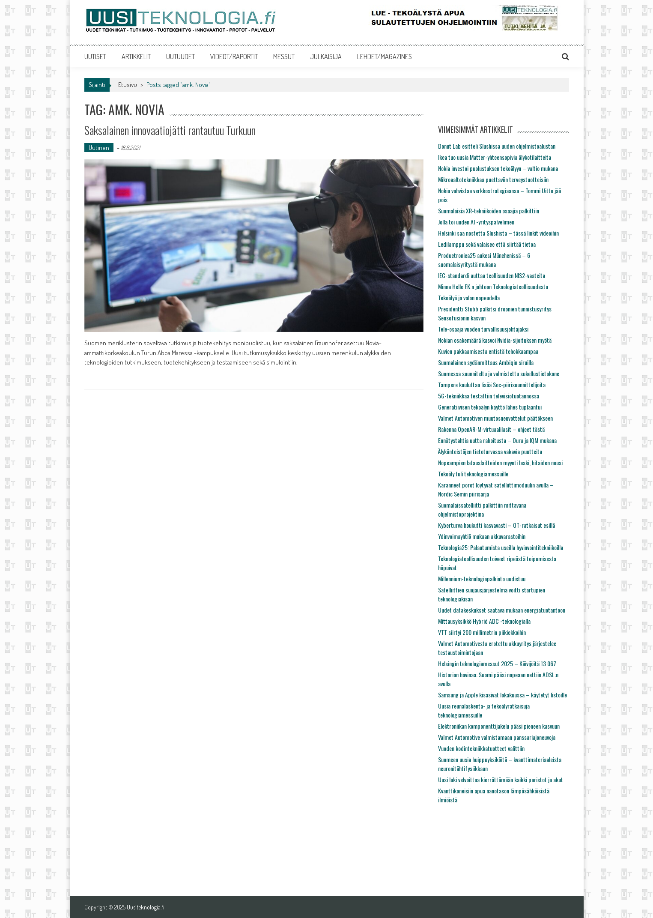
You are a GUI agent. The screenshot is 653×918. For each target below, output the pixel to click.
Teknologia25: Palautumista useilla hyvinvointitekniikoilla (500, 547)
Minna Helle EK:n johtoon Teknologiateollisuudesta (493, 286)
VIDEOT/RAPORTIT (234, 56)
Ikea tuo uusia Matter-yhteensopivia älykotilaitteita (494, 157)
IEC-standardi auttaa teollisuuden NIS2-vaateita (491, 275)
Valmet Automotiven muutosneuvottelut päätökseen (495, 417)
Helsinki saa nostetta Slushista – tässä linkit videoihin (498, 232)
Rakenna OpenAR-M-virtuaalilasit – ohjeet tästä (491, 429)
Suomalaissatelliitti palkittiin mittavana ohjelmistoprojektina (482, 509)
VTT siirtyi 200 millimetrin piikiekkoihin (482, 632)
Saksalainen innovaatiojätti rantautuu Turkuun (170, 130)
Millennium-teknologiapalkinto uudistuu (481, 578)
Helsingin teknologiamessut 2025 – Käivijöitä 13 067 (497, 663)
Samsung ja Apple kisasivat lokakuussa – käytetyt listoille (502, 694)
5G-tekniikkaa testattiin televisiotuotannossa (488, 395)
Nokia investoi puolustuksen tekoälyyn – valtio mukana (498, 168)
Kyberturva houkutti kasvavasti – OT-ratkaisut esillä (496, 524)
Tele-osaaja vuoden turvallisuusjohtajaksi (483, 328)
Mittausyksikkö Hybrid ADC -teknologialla (484, 620)
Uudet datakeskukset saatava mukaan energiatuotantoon (501, 609)
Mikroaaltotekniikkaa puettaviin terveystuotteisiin (493, 179)
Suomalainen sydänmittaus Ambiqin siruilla (486, 362)
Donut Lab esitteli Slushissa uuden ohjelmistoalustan (496, 145)
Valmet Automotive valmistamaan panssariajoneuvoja (496, 737)
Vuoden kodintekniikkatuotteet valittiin (481, 748)
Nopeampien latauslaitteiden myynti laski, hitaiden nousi (500, 462)
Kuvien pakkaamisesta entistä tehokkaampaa (488, 351)
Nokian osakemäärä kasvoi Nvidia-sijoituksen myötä (495, 339)
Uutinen (99, 148)
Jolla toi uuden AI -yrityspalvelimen (476, 221)
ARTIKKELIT (136, 56)
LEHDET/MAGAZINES (384, 56)
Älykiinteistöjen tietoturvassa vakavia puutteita (490, 451)
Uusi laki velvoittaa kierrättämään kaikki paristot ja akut (500, 779)
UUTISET (95, 56)
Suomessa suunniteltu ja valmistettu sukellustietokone (498, 373)
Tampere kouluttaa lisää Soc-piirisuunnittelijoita (492, 384)
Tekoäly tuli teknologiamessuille (473, 473)
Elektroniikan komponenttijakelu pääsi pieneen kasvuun (499, 725)
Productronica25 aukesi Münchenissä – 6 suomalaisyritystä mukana (484, 260)
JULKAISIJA (326, 56)
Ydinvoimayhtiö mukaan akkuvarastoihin (481, 536)
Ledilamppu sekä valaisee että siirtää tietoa (487, 243)
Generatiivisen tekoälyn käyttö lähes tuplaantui (490, 406)
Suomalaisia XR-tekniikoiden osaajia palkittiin (488, 210)
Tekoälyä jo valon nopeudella (469, 297)
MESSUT (284, 56)
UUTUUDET (180, 56)
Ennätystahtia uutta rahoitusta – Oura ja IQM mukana (497, 440)
